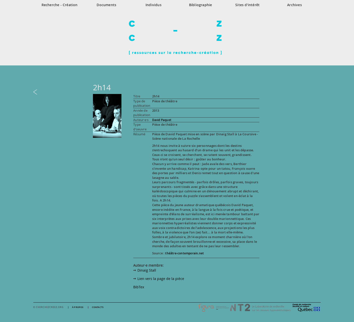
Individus (154, 4)
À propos (78, 307)
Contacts (98, 307)
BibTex (138, 287)
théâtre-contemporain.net (184, 253)
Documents (106, 4)
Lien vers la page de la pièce (160, 278)
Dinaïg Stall (146, 270)
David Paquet (161, 120)
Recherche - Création (60, 4)
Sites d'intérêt (247, 4)
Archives (294, 4)
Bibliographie (200, 4)
